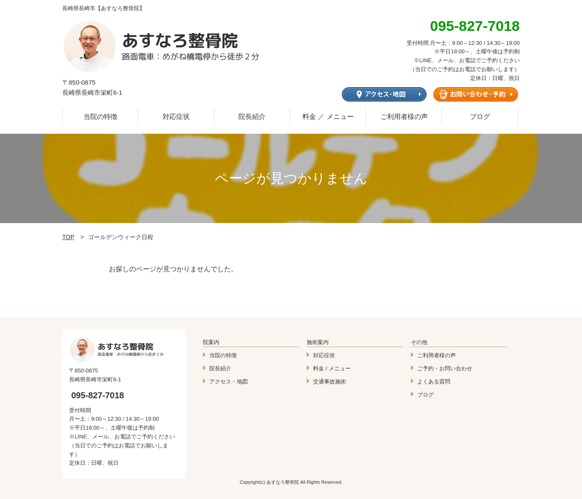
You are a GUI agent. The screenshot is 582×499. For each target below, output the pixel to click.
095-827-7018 (97, 395)
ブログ (480, 116)
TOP (68, 237)
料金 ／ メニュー (328, 116)
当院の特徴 (100, 116)
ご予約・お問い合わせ (444, 368)
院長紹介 (252, 116)
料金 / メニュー (332, 368)
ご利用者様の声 (404, 116)
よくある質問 (433, 381)
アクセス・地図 (228, 381)
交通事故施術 (329, 381)
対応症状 (176, 116)
